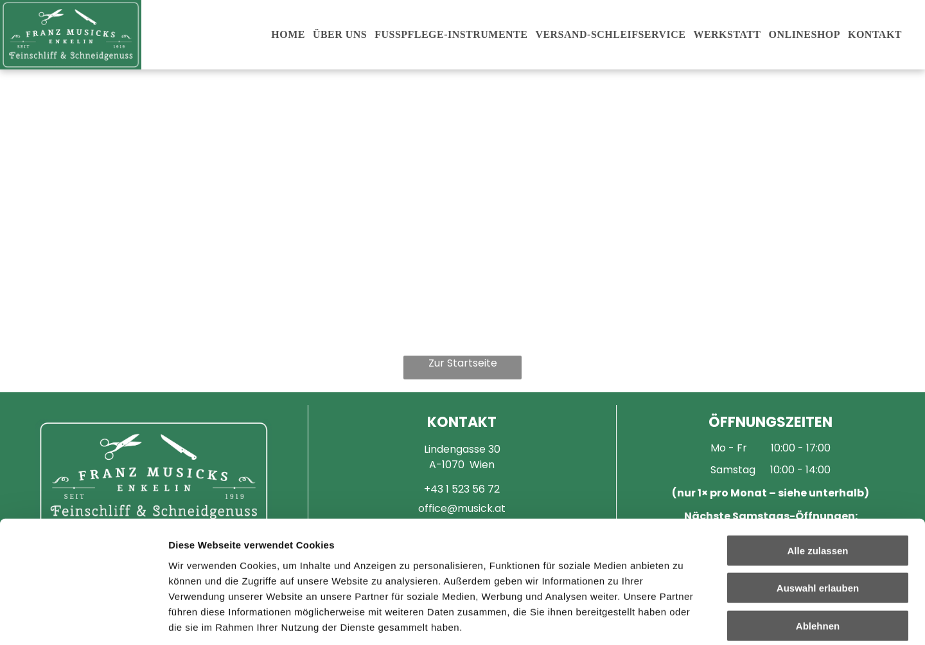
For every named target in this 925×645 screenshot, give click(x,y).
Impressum (315, 567)
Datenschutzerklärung (222, 567)
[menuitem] (288, 35)
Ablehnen (818, 535)
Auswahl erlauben (818, 498)
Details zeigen (683, 619)
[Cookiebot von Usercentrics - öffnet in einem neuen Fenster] (83, 620)
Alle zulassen (817, 460)
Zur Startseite (462, 363)
